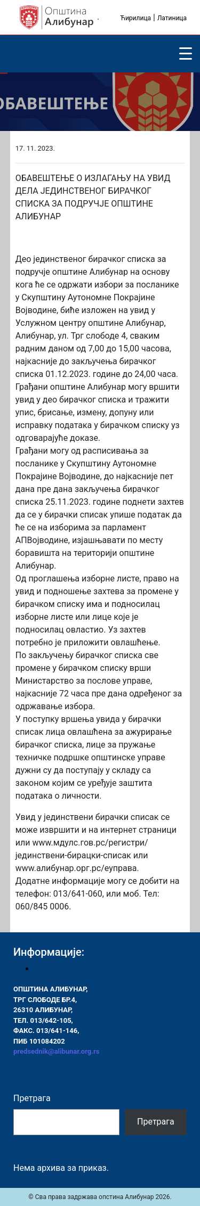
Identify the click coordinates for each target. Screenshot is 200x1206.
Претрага (32, 1098)
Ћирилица (135, 18)
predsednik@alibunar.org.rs (56, 1051)
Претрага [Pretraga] (155, 1122)
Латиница (172, 18)
